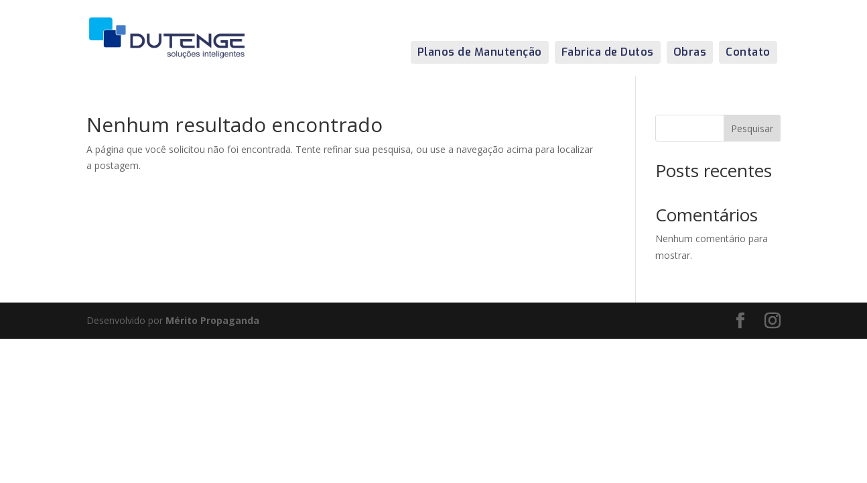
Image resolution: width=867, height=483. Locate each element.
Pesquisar (752, 128)
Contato (748, 52)
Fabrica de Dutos (607, 52)
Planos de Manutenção (479, 52)
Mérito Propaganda (212, 320)
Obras (690, 52)
